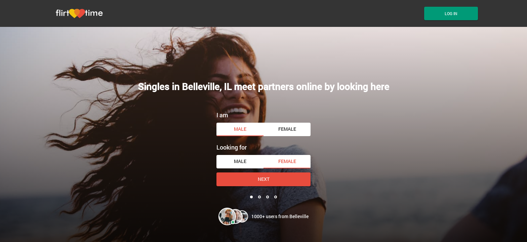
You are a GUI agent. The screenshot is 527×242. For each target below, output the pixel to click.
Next (264, 179)
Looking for (231, 147)
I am (222, 115)
